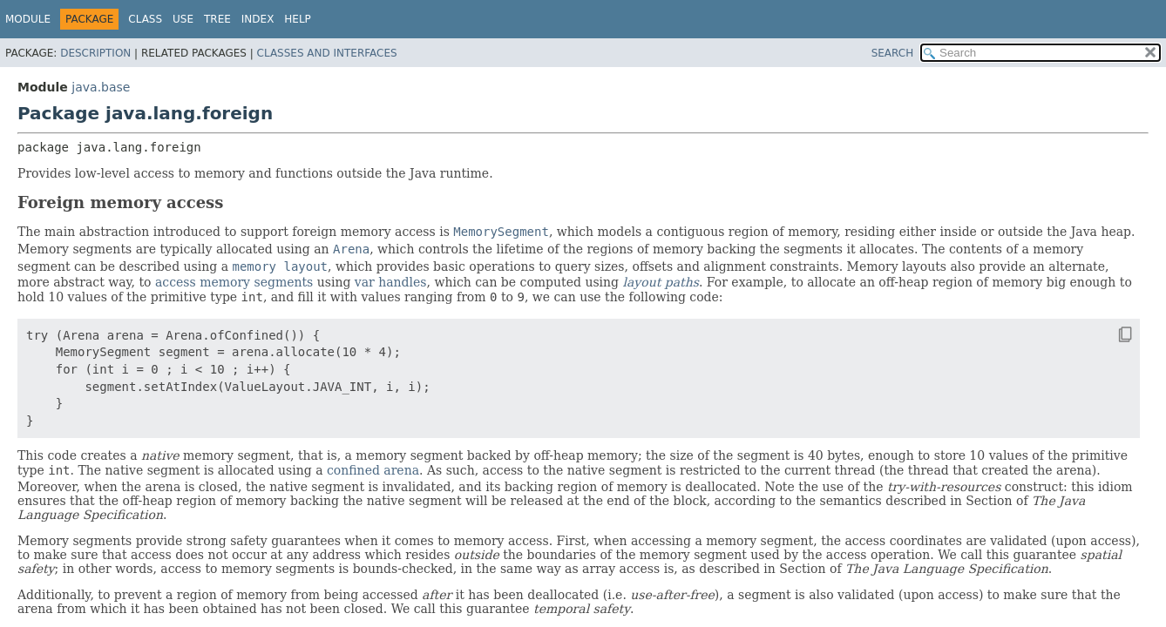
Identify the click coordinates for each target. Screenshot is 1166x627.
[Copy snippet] (1109, 334)
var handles (391, 282)
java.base (100, 87)
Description (95, 53)
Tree (217, 19)
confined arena (373, 470)
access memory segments (234, 282)
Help (297, 19)
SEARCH (892, 53)
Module (28, 19)
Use (183, 19)
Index (258, 19)
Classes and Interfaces (327, 53)
